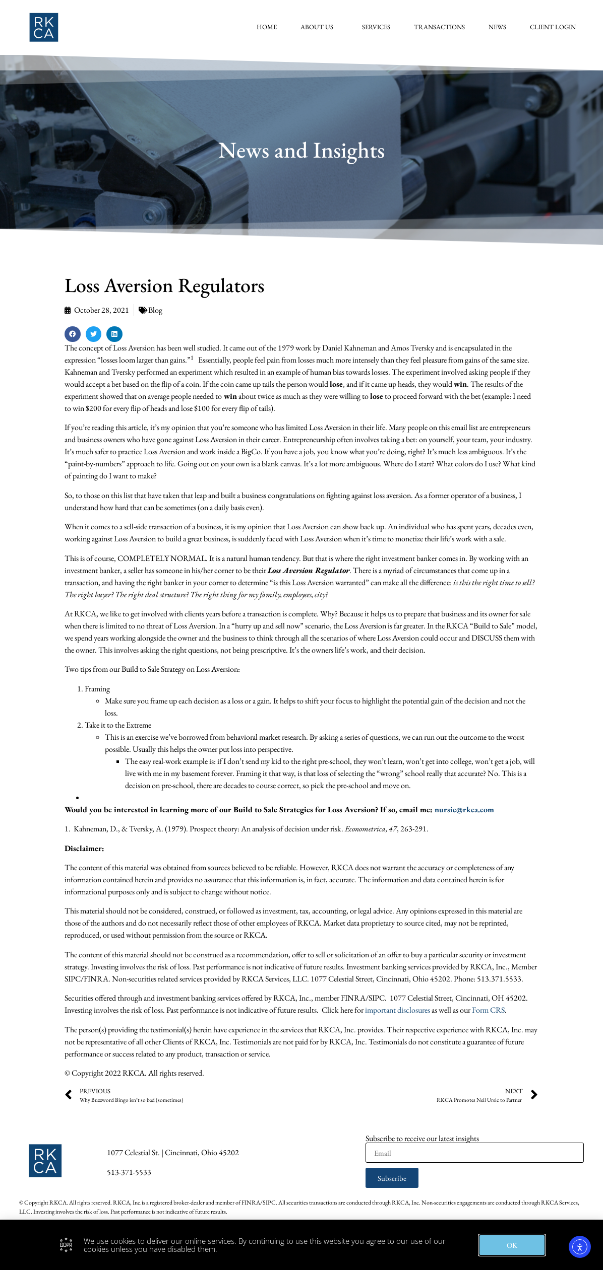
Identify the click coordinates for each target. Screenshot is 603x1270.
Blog (155, 310)
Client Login (557, 27)
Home (271, 27)
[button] (73, 334)
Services (380, 27)
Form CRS (488, 1010)
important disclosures (397, 1010)
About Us (323, 27)
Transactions (443, 27)
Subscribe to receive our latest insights (422, 1139)
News (501, 27)
